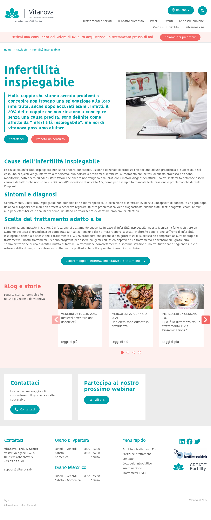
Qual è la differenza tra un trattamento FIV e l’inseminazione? (181, 326)
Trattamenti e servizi (97, 21)
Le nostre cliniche (191, 21)
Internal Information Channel (20, 505)
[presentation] (56, 320)
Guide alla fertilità (166, 27)
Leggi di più (69, 342)
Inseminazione (132, 468)
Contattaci (16, 139)
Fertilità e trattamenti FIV (139, 449)
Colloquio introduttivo (137, 463)
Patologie (21, 49)
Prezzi (154, 21)
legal (7, 500)
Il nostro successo (131, 21)
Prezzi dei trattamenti (136, 454)
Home (8, 49)
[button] (122, 352)
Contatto (128, 459)
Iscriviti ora (97, 400)
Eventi (168, 21)
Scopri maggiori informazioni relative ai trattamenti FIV (105, 261)
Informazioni (194, 27)
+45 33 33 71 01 (14, 461)
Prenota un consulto (50, 139)
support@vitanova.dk (18, 469)
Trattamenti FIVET (134, 473)
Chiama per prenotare (180, 37)
